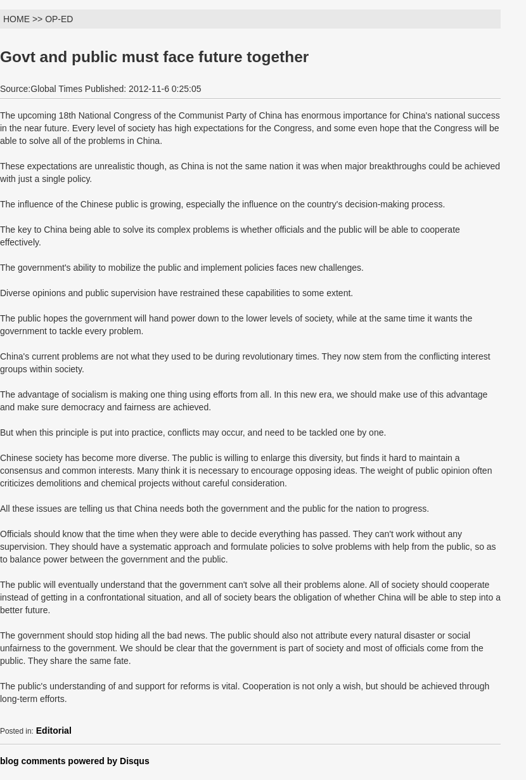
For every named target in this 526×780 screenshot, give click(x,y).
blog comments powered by (75, 761)
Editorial (54, 730)
